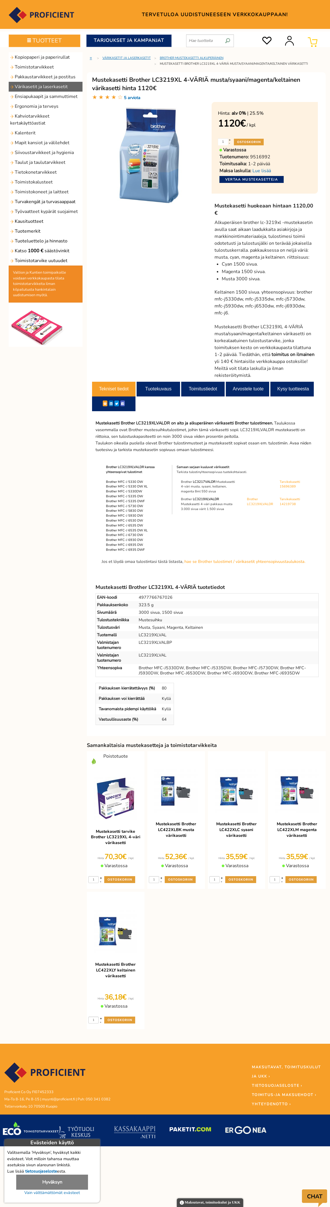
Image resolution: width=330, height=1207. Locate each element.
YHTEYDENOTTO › (271, 1104)
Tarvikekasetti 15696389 (290, 484)
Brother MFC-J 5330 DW (124, 482)
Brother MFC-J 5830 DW (124, 511)
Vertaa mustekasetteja (251, 179)
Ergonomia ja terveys (34, 106)
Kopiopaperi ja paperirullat (40, 57)
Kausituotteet (26, 221)
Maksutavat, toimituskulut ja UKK (210, 1203)
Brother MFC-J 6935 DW (124, 545)
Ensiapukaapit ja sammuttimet (44, 96)
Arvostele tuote (248, 388)
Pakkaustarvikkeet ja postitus (43, 77)
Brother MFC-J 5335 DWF (125, 501)
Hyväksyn (52, 1182)
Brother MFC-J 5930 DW (124, 515)
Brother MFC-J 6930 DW (124, 540)
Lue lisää (261, 171)
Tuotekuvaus (158, 388)
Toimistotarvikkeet (32, 67)
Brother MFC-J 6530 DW (124, 520)
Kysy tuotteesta (293, 388)
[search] (227, 38)
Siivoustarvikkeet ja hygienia (42, 152)
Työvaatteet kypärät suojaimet (44, 211)
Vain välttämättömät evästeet (52, 1192)
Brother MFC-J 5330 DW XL (127, 486)
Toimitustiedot (203, 388)
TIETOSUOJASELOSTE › (277, 1085)
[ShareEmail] (105, 403)
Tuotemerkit (25, 231)
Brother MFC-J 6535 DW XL (127, 530)
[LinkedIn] (111, 403)
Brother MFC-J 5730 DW (124, 506)
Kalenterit (23, 133)
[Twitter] (116, 403)
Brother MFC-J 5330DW (124, 491)
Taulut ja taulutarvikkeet (37, 162)
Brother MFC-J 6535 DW (124, 525)
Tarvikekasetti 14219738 (290, 501)
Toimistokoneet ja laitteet (39, 192)
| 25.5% (248, 113)
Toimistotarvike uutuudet (38, 260)
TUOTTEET (44, 41)
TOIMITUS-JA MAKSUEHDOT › (284, 1094)
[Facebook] (122, 403)
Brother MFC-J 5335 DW (124, 496)
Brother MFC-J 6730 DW (124, 535)
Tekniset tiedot (114, 388)
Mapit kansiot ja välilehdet (39, 143)
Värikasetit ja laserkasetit (39, 87)
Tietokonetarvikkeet (33, 172)
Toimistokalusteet (31, 182)
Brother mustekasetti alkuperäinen (191, 58)
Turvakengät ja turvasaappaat (43, 202)
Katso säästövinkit (39, 251)
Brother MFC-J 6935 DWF (125, 550)
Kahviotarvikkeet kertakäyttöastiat (30, 119)
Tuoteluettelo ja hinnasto (38, 241)
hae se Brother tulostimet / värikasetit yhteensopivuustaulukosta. (244, 561)
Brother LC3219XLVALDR (260, 501)
